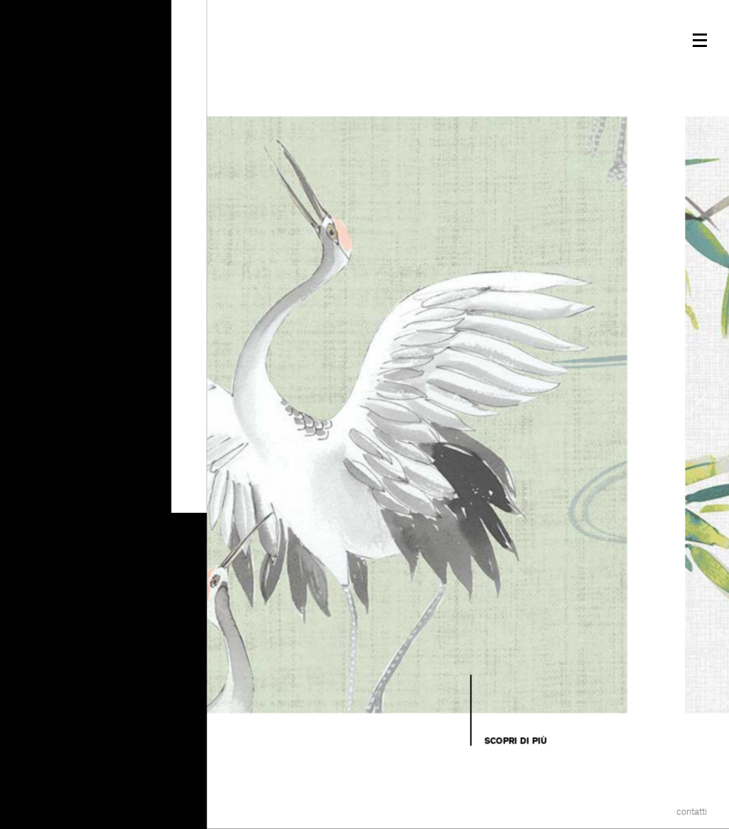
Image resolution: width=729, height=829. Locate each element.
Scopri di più (515, 741)
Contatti (691, 811)
